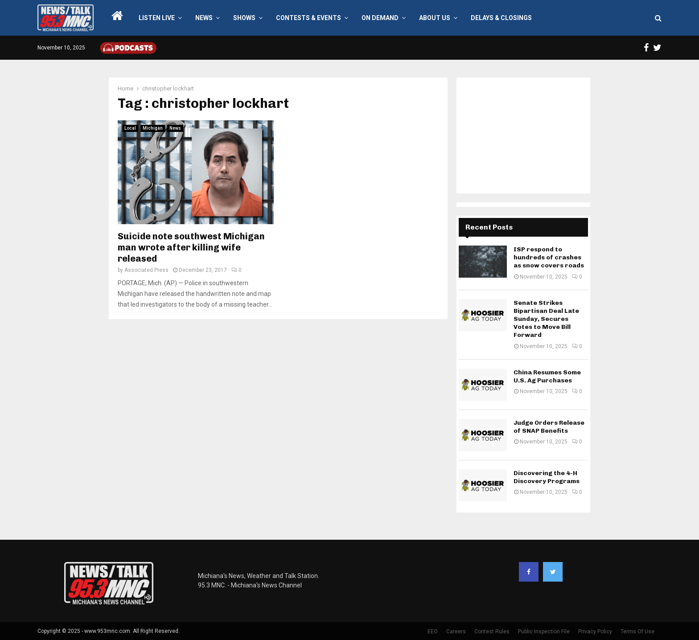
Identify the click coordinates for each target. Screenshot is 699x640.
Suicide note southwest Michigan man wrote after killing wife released (191, 247)
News (204, 17)
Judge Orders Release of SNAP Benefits (549, 427)
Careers (456, 631)
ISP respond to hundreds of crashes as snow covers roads (549, 257)
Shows (244, 17)
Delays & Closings (501, 17)
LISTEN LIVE (157, 17)
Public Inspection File (544, 631)
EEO (433, 631)
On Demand (380, 17)
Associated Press (146, 270)
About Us (434, 17)
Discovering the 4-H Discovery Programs (547, 477)
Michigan (153, 128)
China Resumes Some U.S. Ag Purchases (547, 376)
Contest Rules (492, 631)
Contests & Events (308, 17)
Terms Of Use (637, 631)
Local (130, 128)
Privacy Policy (595, 631)
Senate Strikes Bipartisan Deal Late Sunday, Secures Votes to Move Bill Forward (546, 319)
